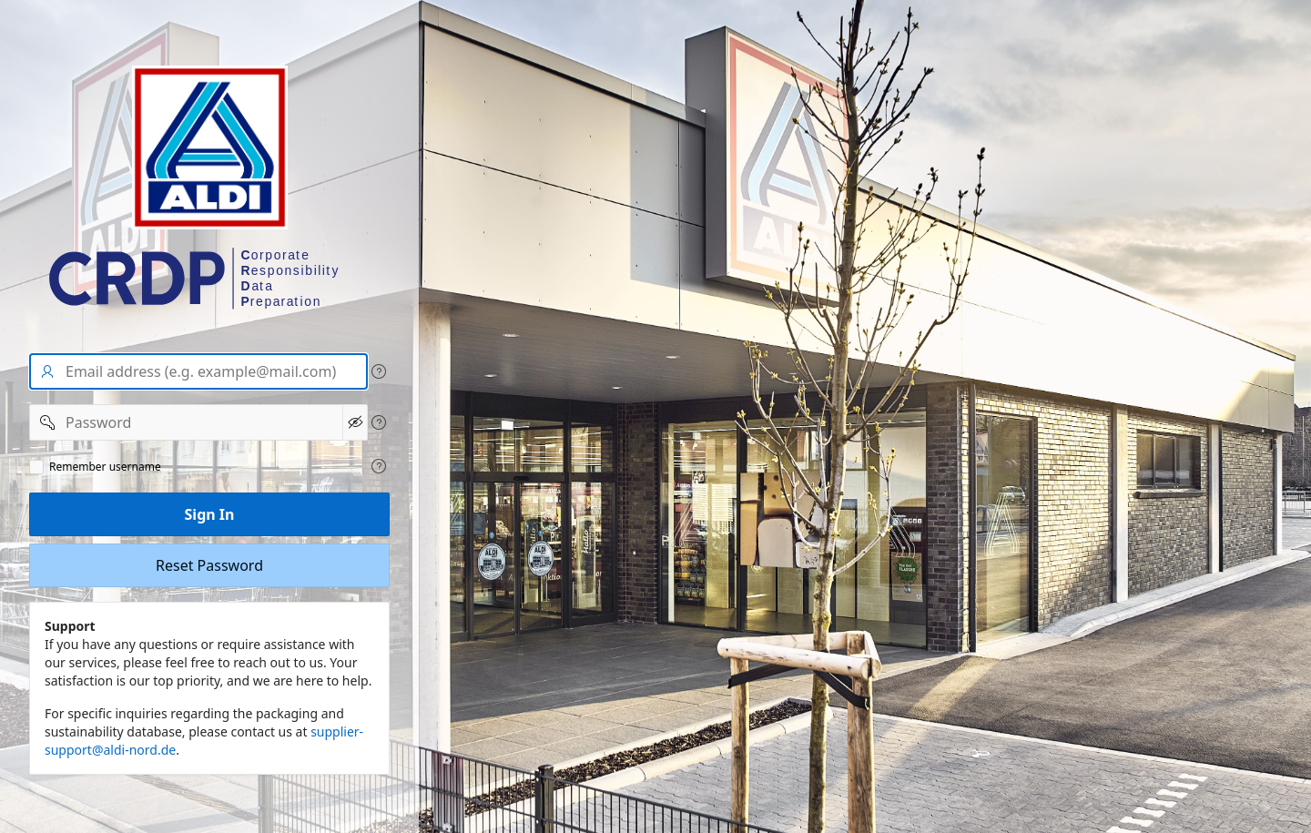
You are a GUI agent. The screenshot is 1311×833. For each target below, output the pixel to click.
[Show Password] (355, 422)
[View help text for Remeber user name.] (379, 466)
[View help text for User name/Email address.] (379, 371)
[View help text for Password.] (379, 422)
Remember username (105, 467)
